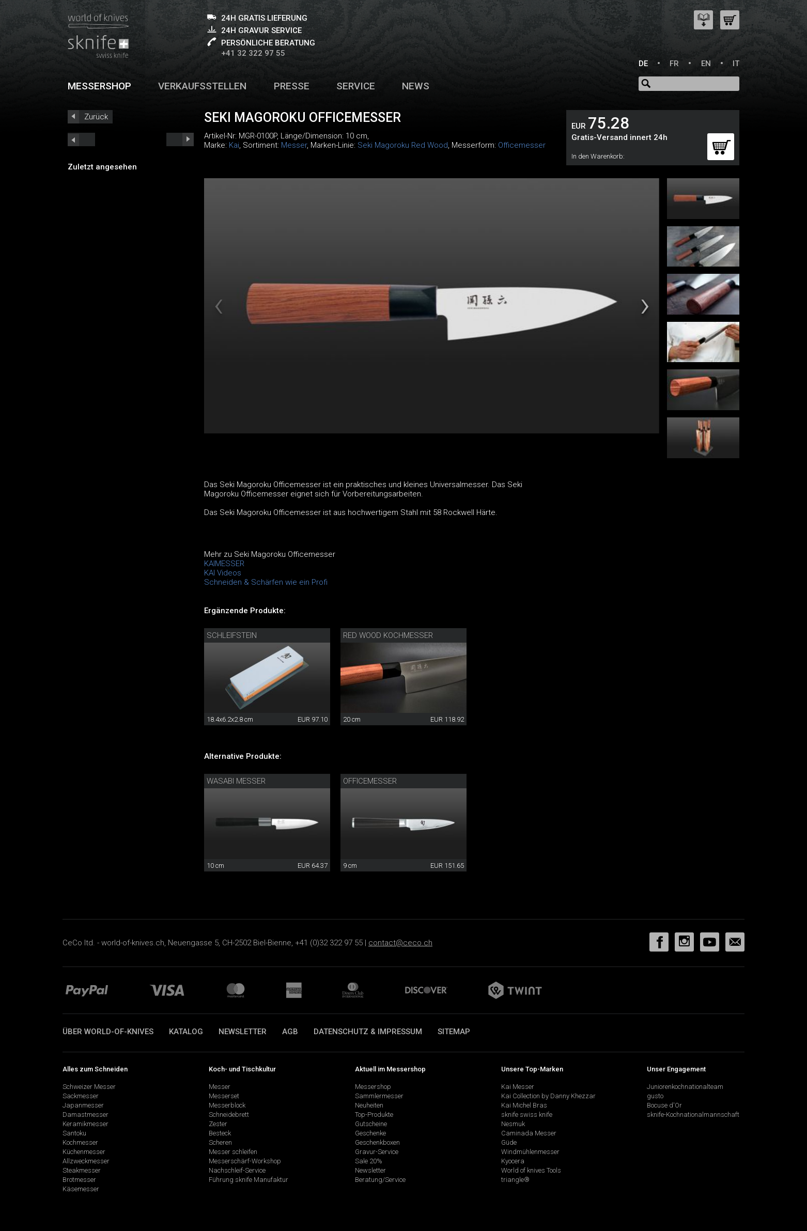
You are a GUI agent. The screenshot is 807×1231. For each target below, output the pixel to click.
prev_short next (180, 139)
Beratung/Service (380, 1179)
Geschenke (370, 1133)
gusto (655, 1096)
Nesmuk (513, 1124)
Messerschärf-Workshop (245, 1161)
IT (736, 63)
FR (674, 63)
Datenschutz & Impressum (368, 1031)
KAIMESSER (224, 563)
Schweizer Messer (89, 1086)
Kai (234, 145)
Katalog (186, 1031)
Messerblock (227, 1105)
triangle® (515, 1179)
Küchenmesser (84, 1152)
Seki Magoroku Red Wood (403, 145)
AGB (290, 1031)
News (415, 86)
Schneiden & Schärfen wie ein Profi (266, 582)
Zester (218, 1124)
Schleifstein (232, 635)
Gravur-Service (376, 1152)
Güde (509, 1142)
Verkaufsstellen (202, 86)
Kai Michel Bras (524, 1105)
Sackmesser (81, 1096)
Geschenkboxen (377, 1142)
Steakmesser (82, 1170)
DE (643, 63)
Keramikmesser (85, 1124)
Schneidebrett (229, 1114)
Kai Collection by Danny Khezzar (548, 1096)
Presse (291, 86)
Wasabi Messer (236, 781)
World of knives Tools (531, 1170)
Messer (294, 145)
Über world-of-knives (108, 1031)
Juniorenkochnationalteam (685, 1086)
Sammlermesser (379, 1096)
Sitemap (454, 1031)
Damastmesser (85, 1114)
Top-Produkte (374, 1114)
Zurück (96, 116)
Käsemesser (81, 1189)
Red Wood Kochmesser (388, 635)
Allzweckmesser (86, 1161)
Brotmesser (79, 1179)
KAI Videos (222, 573)
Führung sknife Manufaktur (248, 1179)
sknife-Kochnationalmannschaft (693, 1114)
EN (706, 63)
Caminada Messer (528, 1133)
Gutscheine (371, 1124)
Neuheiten (369, 1105)
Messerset (224, 1096)
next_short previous (81, 139)
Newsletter (243, 1031)
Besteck (220, 1133)
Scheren (220, 1142)
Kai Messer (517, 1086)
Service (355, 86)
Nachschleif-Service (237, 1170)
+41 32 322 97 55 (253, 53)
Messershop (99, 86)
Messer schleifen (233, 1152)
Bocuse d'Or (664, 1105)
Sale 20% (368, 1161)
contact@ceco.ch (400, 942)
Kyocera (512, 1161)
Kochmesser (80, 1142)
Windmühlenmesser (530, 1152)
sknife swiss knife (526, 1114)
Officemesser (522, 145)
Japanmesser (83, 1105)
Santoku (74, 1133)
